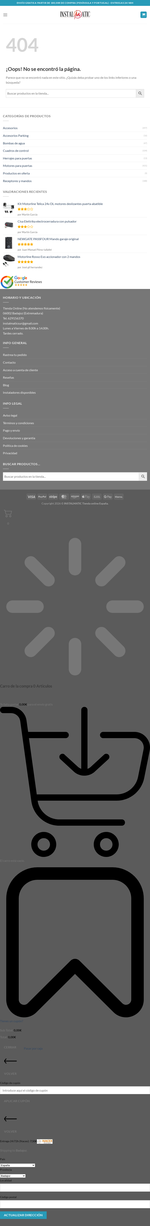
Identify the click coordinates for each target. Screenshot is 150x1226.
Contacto (9, 362)
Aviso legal (10, 415)
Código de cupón (10, 1083)
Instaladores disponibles (19, 392)
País (2, 1159)
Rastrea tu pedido (15, 355)
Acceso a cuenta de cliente (20, 370)
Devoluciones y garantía (19, 438)
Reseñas (8, 377)
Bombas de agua (14, 143)
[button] (5, 15)
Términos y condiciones (18, 423)
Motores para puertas (17, 165)
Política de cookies (15, 445)
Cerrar (10, 1047)
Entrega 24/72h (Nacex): (26, 1141)
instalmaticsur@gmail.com (20, 323)
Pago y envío (11, 430)
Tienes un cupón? (11, 1021)
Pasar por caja (33, 1048)
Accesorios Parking (16, 135)
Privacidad (10, 453)
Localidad (6, 1180)
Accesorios (10, 128)
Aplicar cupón (17, 1101)
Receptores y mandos (17, 181)
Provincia (6, 1169)
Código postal (8, 1197)
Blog (6, 385)
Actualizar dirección (23, 1215)
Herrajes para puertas (17, 158)
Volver (10, 1065)
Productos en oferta (16, 173)
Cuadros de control (16, 150)
